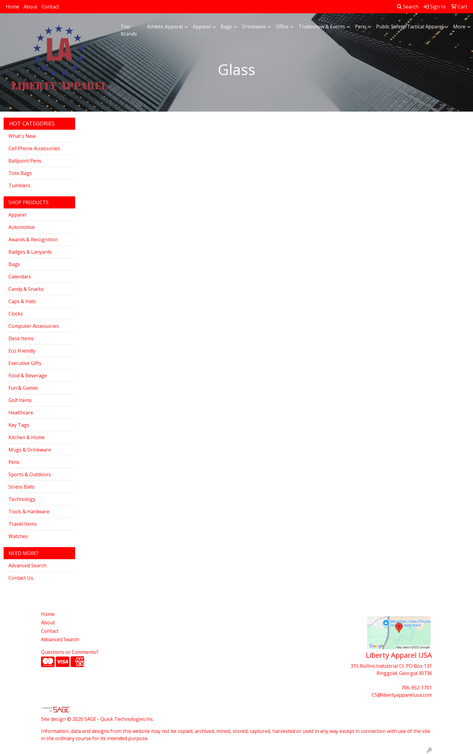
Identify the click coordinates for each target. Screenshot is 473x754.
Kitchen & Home (26, 437)
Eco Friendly (21, 350)
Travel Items (22, 524)
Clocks (15, 313)
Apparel (202, 26)
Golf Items (20, 400)
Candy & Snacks (26, 289)
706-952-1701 (416, 687)
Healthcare (20, 412)
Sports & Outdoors (29, 474)
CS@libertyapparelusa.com (402, 695)
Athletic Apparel (165, 26)
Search (407, 6)
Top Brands (129, 30)
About (30, 6)
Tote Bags (20, 173)
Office (282, 26)
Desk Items (21, 338)
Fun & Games (23, 388)
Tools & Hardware (28, 511)
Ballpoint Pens (24, 160)
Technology (21, 499)
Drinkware (254, 26)
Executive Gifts (24, 363)
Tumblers (19, 185)
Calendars (19, 276)
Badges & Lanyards (30, 252)
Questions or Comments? (69, 652)
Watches (18, 536)
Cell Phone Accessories (34, 148)
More (459, 26)
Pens (360, 26)
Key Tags (18, 425)
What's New (22, 136)
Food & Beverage (27, 375)
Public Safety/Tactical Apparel (409, 26)
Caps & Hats (22, 301)
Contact (50, 6)
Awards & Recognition (33, 239)
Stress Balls (21, 486)
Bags (226, 26)
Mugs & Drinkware (29, 449)
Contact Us (20, 578)
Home (12, 6)
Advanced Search (27, 565)
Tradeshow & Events (322, 26)
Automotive (21, 227)
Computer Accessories (33, 326)
